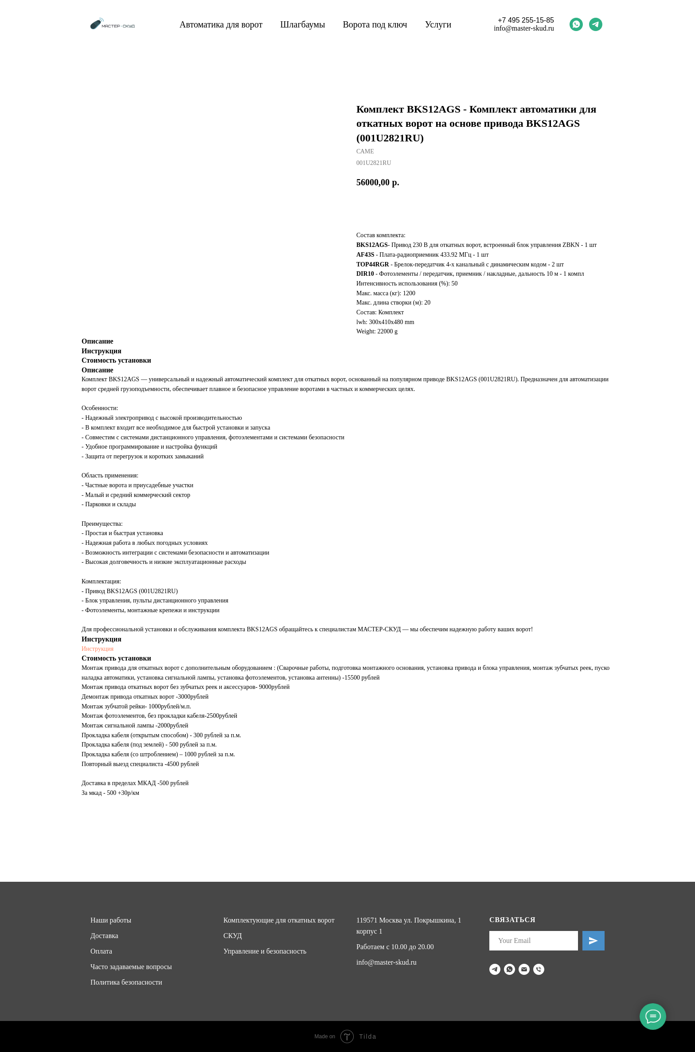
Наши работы (110, 920)
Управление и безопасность (264, 951)
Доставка (104, 935)
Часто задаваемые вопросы (131, 966)
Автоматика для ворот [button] (221, 24)
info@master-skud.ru (524, 28)
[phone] (538, 969)
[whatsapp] (576, 24)
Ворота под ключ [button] (375, 24)
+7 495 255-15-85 (526, 20)
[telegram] (595, 24)
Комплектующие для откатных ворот (279, 920)
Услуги (438, 24)
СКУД (232, 935)
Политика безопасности (126, 982)
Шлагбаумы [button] (302, 24)
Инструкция (97, 648)
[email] (524, 969)
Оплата (101, 951)
